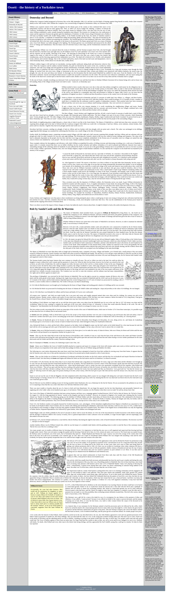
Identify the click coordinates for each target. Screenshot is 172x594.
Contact (114, 13)
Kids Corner (13, 86)
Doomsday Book (152, 233)
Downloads (12, 99)
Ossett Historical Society (16, 111)
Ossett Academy (14, 46)
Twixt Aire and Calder (16, 106)
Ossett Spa (12, 48)
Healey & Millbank (15, 63)
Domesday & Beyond (15, 24)
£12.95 (149, 239)
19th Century (13, 34)
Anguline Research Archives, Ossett (15, 117)
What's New (63, 13)
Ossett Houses (13, 56)
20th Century (13, 37)
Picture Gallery (74, 13)
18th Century (13, 32)
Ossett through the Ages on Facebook (17, 103)
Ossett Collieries (14, 53)
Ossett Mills (13, 58)
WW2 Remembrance (103, 13)
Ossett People (13, 43)
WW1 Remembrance (88, 13)
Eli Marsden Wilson (15, 71)
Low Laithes (13, 66)
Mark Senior (13, 68)
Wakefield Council (15, 120)
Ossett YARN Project (15, 109)
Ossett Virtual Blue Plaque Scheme (17, 79)
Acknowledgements (15, 123)
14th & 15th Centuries (16, 27)
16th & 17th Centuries (16, 29)
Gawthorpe (12, 61)
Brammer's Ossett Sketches (17, 76)
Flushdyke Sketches (15, 73)
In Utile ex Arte (14, 19)
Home (55, 13)
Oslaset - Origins (14, 22)
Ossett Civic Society (15, 114)
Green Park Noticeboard (16, 93)
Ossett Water (13, 51)
